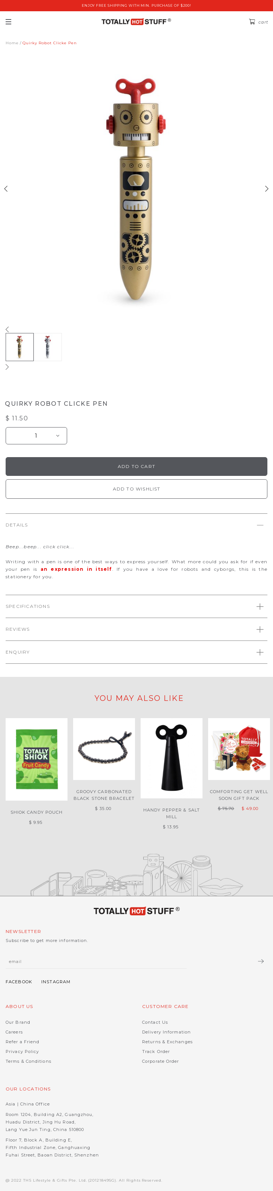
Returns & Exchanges (167, 1041)
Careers (14, 1032)
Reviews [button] (135, 629)
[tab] (136, 524)
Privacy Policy (22, 1051)
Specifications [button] (135, 606)
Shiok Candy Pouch (36, 812)
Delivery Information (166, 1032)
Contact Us (155, 1022)
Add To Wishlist (136, 489)
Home (12, 42)
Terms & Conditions (28, 1061)
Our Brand (18, 1022)
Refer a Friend (22, 1041)
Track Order (156, 1051)
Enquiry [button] (135, 652)
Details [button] (135, 525)
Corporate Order (160, 1061)
